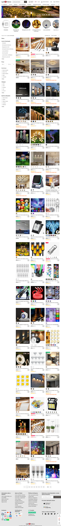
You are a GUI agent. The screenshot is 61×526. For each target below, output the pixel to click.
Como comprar (18, 499)
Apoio (59, 523)
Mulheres (15, 4)
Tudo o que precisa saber (33, 494)
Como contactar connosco (20, 494)
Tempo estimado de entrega (19, 504)
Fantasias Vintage (46, 4)
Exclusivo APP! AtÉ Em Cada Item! (31, 2)
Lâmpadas (4, 43)
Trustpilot (31, 510)
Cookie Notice (31, 496)
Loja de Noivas (53, 4)
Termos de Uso (31, 503)
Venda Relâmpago (22, 4)
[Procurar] (18, 2)
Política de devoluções (32, 501)
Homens (10, 4)
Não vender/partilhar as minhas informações (32, 505)
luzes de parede (5, 52)
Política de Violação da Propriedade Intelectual (32, 498)
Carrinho (59, 515)
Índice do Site (4, 500)
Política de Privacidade (32, 500)
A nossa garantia (18, 506)
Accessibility (4, 497)
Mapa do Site (4, 501)
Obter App (59, 520)
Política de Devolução (19, 507)
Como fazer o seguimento (20, 497)
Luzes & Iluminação (10, 35)
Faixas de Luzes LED (6, 56)
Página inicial (4, 35)
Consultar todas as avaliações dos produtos (19, 501)
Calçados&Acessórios (37, 4)
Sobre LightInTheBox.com (7, 496)
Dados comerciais (5, 499)
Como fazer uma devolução (20, 496)
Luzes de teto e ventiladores (7, 54)
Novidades (29, 4)
